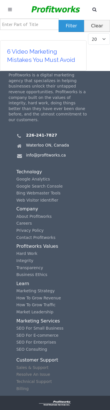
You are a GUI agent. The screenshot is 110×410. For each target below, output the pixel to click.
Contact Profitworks (35, 237)
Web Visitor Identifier (37, 200)
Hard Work (26, 253)
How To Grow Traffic (35, 305)
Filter (71, 26)
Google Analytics (33, 179)
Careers (24, 223)
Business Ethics (31, 274)
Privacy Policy (29, 230)
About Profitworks (34, 216)
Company (27, 209)
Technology (29, 171)
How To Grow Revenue (38, 298)
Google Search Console (39, 186)
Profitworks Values (37, 246)
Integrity (24, 260)
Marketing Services (38, 321)
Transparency (29, 267)
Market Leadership (34, 312)
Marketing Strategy (35, 291)
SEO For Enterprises (36, 342)
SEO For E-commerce (37, 335)
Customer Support (37, 360)
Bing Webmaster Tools (38, 193)
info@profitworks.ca (46, 155)
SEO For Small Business (39, 328)
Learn (22, 283)
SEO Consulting (31, 349)
